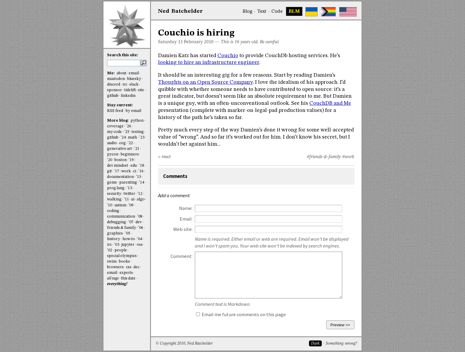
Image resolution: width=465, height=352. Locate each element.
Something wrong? (341, 343)
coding (113, 211)
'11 (126, 199)
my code (114, 132)
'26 (128, 126)
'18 (141, 166)
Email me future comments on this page (241, 314)
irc (124, 84)
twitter (129, 194)
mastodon (116, 79)
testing (138, 132)
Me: (111, 73)
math (132, 137)
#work (348, 157)
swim (112, 261)
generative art (119, 149)
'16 (141, 171)
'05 (127, 233)
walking (114, 199)
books (124, 261)
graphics (115, 233)
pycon (112, 154)
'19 (131, 160)
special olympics (122, 256)
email (134, 73)
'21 (136, 149)
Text (261, 11)
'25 (126, 132)
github (112, 96)
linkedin (128, 96)
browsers (115, 267)
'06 (140, 228)
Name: (185, 208)
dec (136, 267)
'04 (139, 239)
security (114, 194)
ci (134, 171)
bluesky (134, 79)
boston (120, 160)
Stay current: (120, 105)
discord (113, 84)
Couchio (227, 55)
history (113, 239)
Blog (247, 11)
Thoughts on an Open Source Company (205, 82)
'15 (138, 177)
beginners (130, 154)
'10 (109, 205)
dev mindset (117, 166)
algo (141, 199)
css (128, 267)
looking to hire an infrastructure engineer (208, 62)
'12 (139, 194)
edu (133, 166)
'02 (109, 250)
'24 (123, 137)
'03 (116, 245)
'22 (130, 143)
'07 (130, 222)
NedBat (180, 11)
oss (140, 245)
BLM (294, 11)
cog (122, 143)
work (126, 171)
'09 (130, 205)
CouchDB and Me (330, 103)
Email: (186, 219)
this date (128, 278)
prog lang (116, 188)
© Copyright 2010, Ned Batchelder (184, 343)
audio (112, 143)
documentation (120, 177)
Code (277, 11)
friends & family (121, 228)
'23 (141, 137)
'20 (109, 160)
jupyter (127, 245)
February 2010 (199, 42)
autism (120, 205)
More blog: (118, 121)
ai (132, 199)
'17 (116, 171)
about (121, 73)
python (137, 121)
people (120, 250)
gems (112, 182)
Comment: (181, 256)
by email (133, 111)
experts (126, 273)
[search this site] (123, 63)
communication (121, 216)
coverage (115, 126)
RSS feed (115, 111)
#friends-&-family (324, 157)
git (109, 171)
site (141, 90)
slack (133, 84)
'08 (139, 216)
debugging (116, 222)
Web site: (182, 229)
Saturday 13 (170, 42)
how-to (128, 239)
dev (139, 222)
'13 (129, 188)
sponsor (114, 90)
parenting (128, 182)
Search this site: (122, 55)
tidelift (130, 90)
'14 (141, 182)
